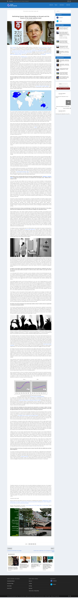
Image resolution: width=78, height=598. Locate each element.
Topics (56, 5)
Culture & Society (65, 30)
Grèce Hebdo (9, 586)
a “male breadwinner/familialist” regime (22, 172)
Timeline (30, 584)
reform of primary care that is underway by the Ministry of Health (30, 400)
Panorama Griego (10, 584)
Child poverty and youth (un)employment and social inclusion (22, 52)
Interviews (62, 5)
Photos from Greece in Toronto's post (62, 107)
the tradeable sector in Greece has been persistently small (28, 416)
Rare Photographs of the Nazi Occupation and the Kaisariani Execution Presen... (63, 79)
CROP (14, 49)
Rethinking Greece (33, 20)
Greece (34, 50)
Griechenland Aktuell (10, 581)
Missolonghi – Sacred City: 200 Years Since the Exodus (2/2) (64, 53)
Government (65, 37)
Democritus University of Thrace (44, 47)
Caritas (35, 127)
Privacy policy (66, 86)
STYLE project (43, 55)
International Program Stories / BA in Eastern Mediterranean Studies (63, 42)
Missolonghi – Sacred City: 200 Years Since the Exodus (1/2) (64, 65)
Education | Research (66, 44)
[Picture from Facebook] (58, 103)
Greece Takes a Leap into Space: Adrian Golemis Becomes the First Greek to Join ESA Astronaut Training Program (64, 34)
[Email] (63, 85)
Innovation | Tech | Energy (63, 38)
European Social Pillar (24, 457)
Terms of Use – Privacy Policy (34, 591)
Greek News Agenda (62, 94)
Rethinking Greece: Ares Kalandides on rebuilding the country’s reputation (13, 568)
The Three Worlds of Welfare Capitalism (42, 86)
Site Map (30, 586)
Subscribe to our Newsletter (63, 89)
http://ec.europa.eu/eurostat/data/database (37, 397)
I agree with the (63, 86)
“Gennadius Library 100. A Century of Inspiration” (21, 1)
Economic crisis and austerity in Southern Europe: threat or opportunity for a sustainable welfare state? (29, 51)
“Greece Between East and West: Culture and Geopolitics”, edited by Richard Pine (36, 566)
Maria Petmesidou (13, 47)
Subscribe (68, 5)
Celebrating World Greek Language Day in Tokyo (63, 47)
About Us (51, 5)
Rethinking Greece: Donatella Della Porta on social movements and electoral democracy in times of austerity (24, 566)
